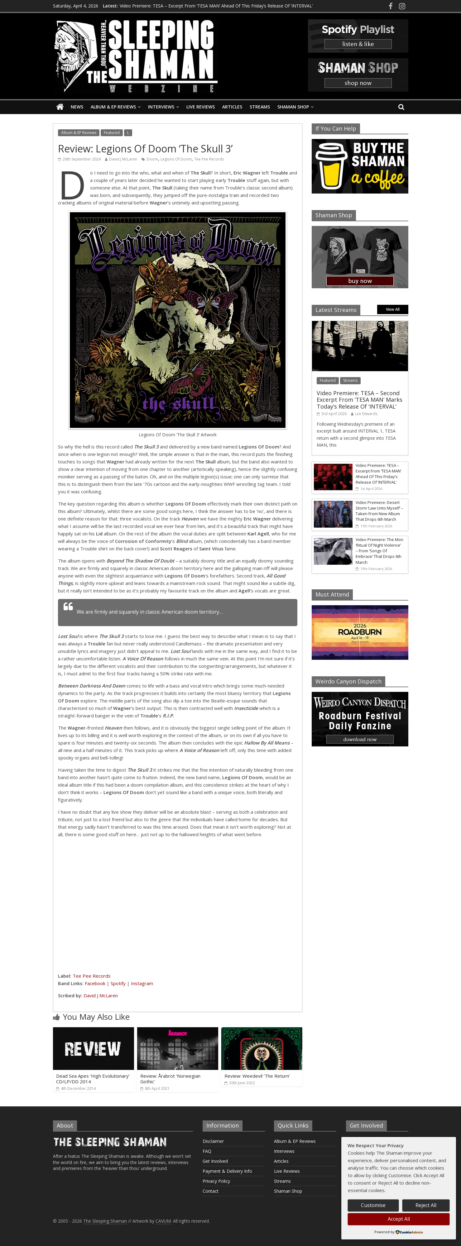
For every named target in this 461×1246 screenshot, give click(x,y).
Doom (152, 159)
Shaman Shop (293, 107)
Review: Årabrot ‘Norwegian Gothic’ (170, 1079)
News (77, 107)
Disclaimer (213, 1141)
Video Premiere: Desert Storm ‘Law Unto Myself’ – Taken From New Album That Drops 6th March (379, 511)
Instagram (142, 983)
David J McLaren (123, 159)
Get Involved (215, 1161)
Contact (210, 1191)
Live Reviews (200, 107)
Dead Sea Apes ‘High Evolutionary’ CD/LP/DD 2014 (93, 1079)
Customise (373, 1205)
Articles (232, 107)
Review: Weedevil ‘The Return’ (257, 1076)
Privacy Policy (216, 1181)
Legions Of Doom (176, 159)
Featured (112, 132)
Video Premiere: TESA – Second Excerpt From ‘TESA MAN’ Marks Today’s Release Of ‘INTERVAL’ (359, 399)
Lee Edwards (366, 413)
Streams (260, 107)
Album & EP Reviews (113, 107)
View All (393, 309)
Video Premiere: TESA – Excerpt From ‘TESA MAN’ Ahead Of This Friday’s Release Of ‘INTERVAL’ (216, 5)
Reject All (425, 1205)
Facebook (95, 983)
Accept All (399, 1218)
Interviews (161, 107)
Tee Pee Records (209, 159)
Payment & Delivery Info (227, 1171)
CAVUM (163, 1221)
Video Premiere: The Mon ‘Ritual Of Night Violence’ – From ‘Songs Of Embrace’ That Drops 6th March (379, 551)
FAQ (207, 1151)
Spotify (118, 983)
